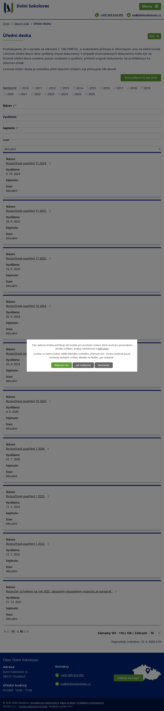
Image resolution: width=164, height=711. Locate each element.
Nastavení (103, 365)
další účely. (103, 348)
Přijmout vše (62, 365)
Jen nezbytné (83, 365)
